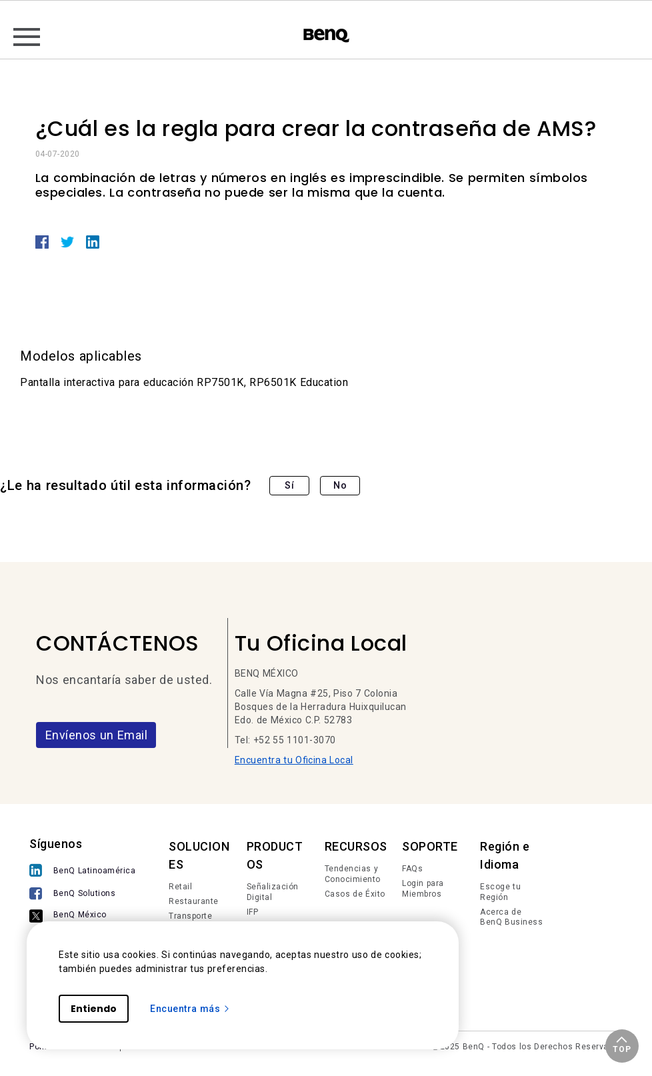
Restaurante (194, 901)
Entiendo (94, 1008)
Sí (289, 485)
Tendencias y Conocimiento (353, 874)
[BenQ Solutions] (82, 895)
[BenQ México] (82, 916)
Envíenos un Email (96, 735)
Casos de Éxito (355, 894)
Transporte (190, 916)
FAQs (412, 868)
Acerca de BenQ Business (511, 917)
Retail (180, 886)
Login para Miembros (423, 889)
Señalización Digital (273, 892)
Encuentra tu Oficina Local (294, 760)
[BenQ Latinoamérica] (82, 871)
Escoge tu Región (500, 892)
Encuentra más (190, 1008)
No (340, 485)
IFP (253, 912)
